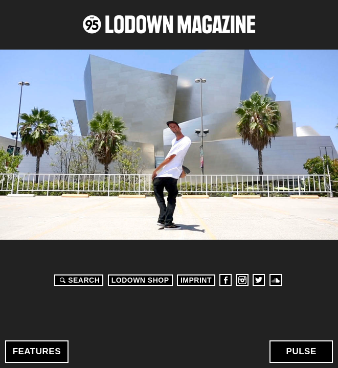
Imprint (196, 280)
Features (37, 351)
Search (78, 280)
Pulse (301, 351)
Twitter (259, 280)
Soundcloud (275, 280)
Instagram (242, 280)
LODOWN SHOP (140, 280)
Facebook (225, 280)
